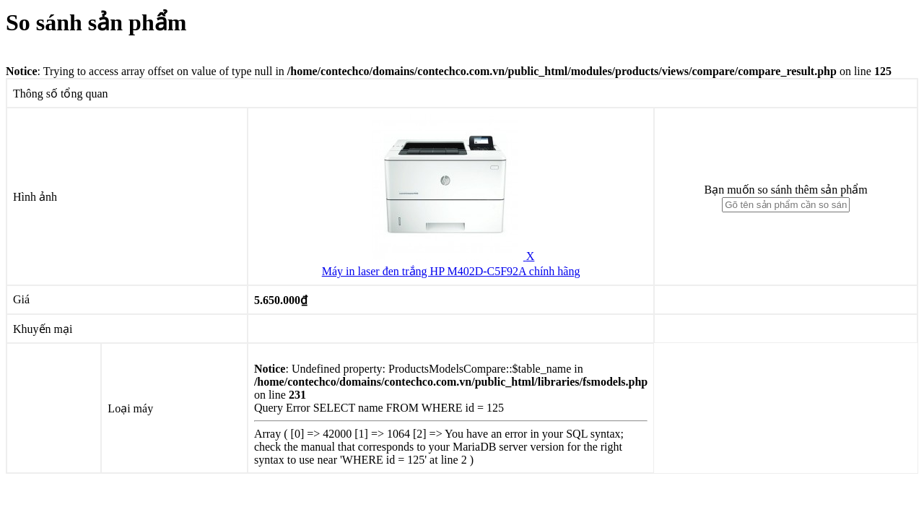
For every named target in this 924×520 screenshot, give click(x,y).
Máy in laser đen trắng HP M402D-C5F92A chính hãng (451, 271)
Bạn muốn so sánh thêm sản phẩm (785, 189)
